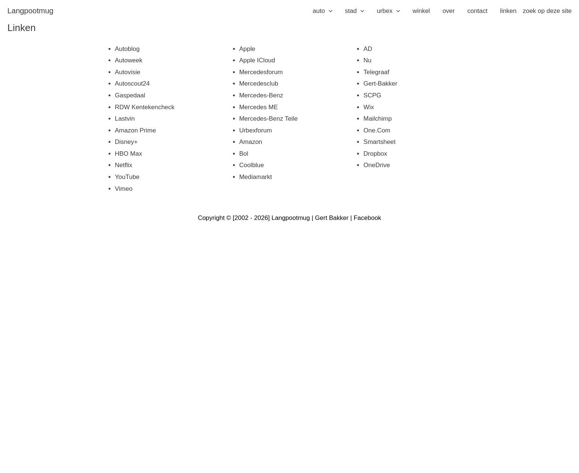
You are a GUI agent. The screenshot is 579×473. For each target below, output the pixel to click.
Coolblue (251, 165)
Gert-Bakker (380, 83)
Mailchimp (377, 118)
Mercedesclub (258, 83)
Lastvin (125, 118)
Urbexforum (255, 130)
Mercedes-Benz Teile (268, 118)
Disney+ (126, 141)
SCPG (372, 95)
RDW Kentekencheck (145, 107)
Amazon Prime (135, 130)
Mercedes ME (258, 107)
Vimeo (124, 188)
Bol (244, 153)
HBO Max (128, 153)
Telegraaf (376, 72)
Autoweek (129, 60)
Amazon (250, 141)
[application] (328, 11)
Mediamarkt (255, 176)
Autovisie (127, 72)
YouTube (127, 176)
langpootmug (30, 11)
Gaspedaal (130, 95)
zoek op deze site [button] (547, 11)
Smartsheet (379, 141)
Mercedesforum (261, 72)
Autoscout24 (132, 83)
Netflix (123, 165)
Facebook (367, 217)
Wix (368, 107)
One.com (376, 130)
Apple (247, 48)
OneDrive (376, 165)
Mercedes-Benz (261, 95)
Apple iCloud (257, 60)
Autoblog (127, 48)
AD (367, 48)
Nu (367, 60)
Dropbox (375, 153)
